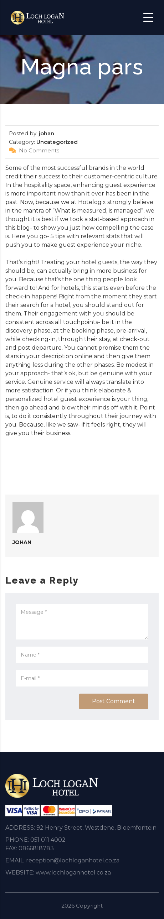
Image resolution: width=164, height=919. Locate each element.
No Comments (34, 150)
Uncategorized (57, 142)
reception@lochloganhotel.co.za (72, 860)
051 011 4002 (48, 839)
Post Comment (113, 701)
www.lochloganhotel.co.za (73, 872)
